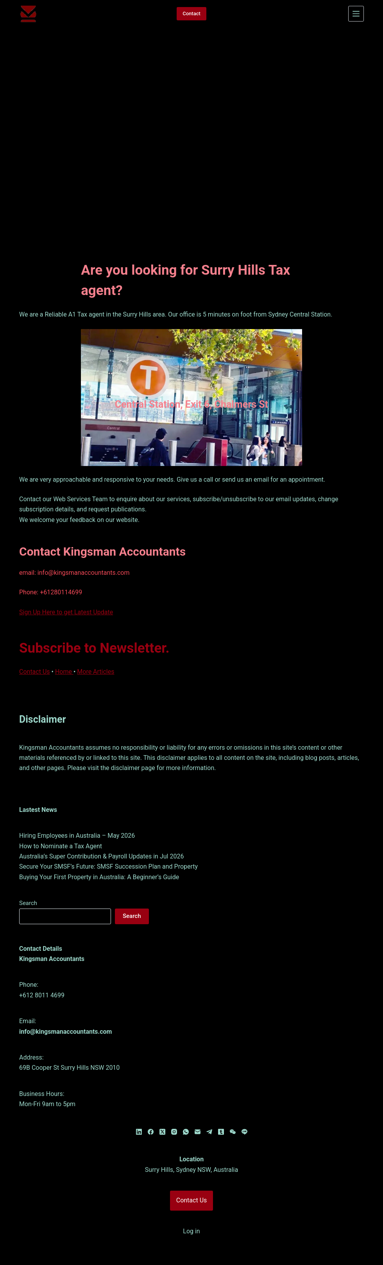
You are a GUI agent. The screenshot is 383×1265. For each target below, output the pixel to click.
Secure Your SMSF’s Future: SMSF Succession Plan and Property (108, 848)
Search (28, 885)
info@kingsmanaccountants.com (65, 1013)
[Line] (244, 1114)
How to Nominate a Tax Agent (60, 827)
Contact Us (34, 653)
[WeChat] (233, 1114)
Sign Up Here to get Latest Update (66, 593)
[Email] (197, 1114)
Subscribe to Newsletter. (94, 630)
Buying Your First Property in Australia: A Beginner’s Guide (99, 858)
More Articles (95, 653)
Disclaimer (42, 701)
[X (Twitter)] (162, 1114)
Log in (191, 1212)
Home (64, 653)
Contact (191, 13)
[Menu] (356, 14)
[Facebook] (151, 1114)
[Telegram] (209, 1114)
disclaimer (126, 750)
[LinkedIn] (139, 1114)
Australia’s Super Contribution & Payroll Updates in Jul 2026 (101, 838)
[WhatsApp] (186, 1114)
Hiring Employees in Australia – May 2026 (77, 817)
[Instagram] (174, 1114)
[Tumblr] (221, 1114)
